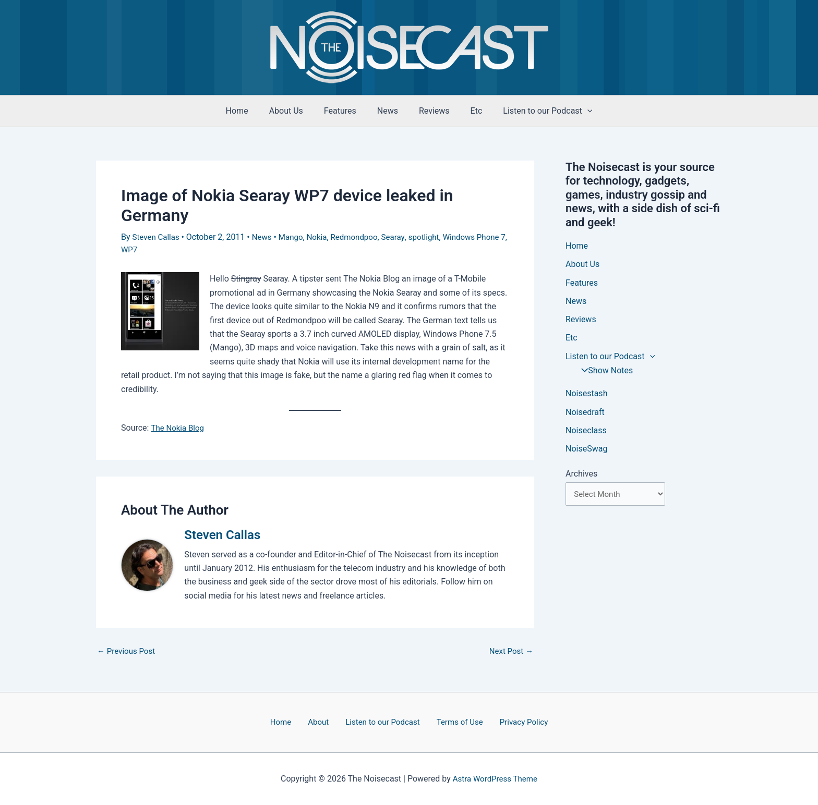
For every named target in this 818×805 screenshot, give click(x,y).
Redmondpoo (363, 237)
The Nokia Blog (179, 427)
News (387, 111)
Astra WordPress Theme (495, 779)
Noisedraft (585, 415)
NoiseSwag (586, 452)
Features (344, 111)
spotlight (435, 237)
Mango (296, 237)
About (322, 722)
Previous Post (128, 651)
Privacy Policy (512, 722)
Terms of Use (453, 722)
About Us (294, 111)
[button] (575, 111)
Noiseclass (586, 433)
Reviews (430, 111)
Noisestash (586, 396)
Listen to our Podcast (380, 722)
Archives (581, 477)
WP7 (163, 249)
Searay (403, 237)
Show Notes (603, 373)
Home (249, 111)
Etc (468, 111)
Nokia (323, 237)
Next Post (509, 651)
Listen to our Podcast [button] (535, 111)
